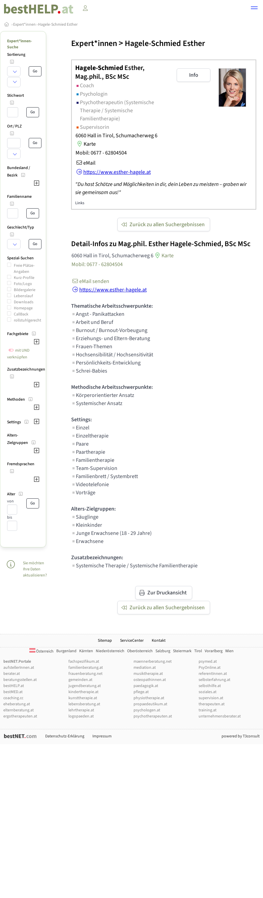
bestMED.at (13, 692)
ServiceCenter (132, 640)
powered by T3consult (241, 736)
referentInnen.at (213, 674)
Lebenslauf (23, 296)
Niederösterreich (110, 651)
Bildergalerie (24, 290)
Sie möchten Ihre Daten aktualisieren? (35, 569)
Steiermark (182, 651)
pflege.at (141, 692)
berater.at (11, 674)
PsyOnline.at (210, 667)
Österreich (41, 651)
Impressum (102, 736)
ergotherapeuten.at (20, 716)
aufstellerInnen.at (18, 667)
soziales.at (207, 692)
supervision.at (211, 698)
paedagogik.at (146, 686)
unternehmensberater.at (220, 716)
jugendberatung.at (84, 686)
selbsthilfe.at (210, 686)
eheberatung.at (16, 704)
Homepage (23, 308)
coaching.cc (13, 698)
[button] (254, 9)
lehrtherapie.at (81, 710)
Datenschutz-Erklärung (64, 736)
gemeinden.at (80, 680)
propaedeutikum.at (150, 704)
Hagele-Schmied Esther (58, 24)
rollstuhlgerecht (27, 320)
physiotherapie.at (149, 698)
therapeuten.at (212, 704)
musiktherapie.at (148, 674)
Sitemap (105, 640)
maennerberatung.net (153, 661)
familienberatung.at (85, 667)
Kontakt (159, 640)
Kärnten (86, 651)
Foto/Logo (23, 284)
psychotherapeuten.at (153, 716)
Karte (86, 144)
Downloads (23, 302)
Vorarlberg (214, 651)
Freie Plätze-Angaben (24, 269)
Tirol (198, 651)
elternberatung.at (18, 710)
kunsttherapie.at (82, 698)
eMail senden (90, 281)
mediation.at (145, 667)
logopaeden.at (81, 716)
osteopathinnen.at (150, 680)
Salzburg (162, 651)
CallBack (21, 314)
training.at (207, 710)
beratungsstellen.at (20, 680)
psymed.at (208, 661)
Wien (229, 651)
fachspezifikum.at (83, 661)
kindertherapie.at (83, 692)
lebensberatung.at (84, 704)
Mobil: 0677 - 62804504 (101, 153)
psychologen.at (147, 710)
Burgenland (66, 651)
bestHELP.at (13, 686)
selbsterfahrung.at (214, 680)
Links (79, 203)
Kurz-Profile (24, 278)
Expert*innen (24, 24)
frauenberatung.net (85, 674)
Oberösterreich (140, 651)
